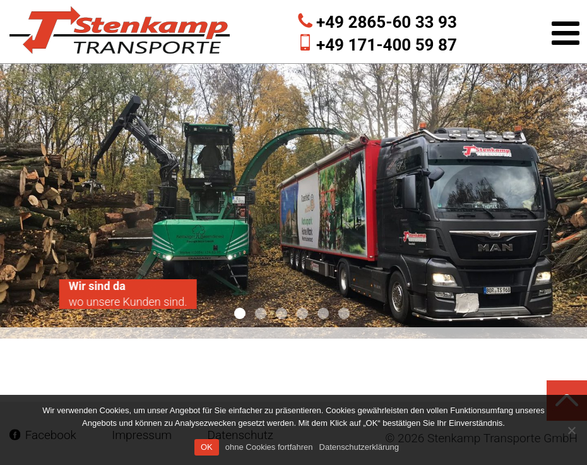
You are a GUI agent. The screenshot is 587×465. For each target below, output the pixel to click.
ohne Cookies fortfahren (269, 447)
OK (207, 447)
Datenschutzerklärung (359, 447)
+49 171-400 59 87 (386, 44)
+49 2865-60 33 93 (386, 22)
